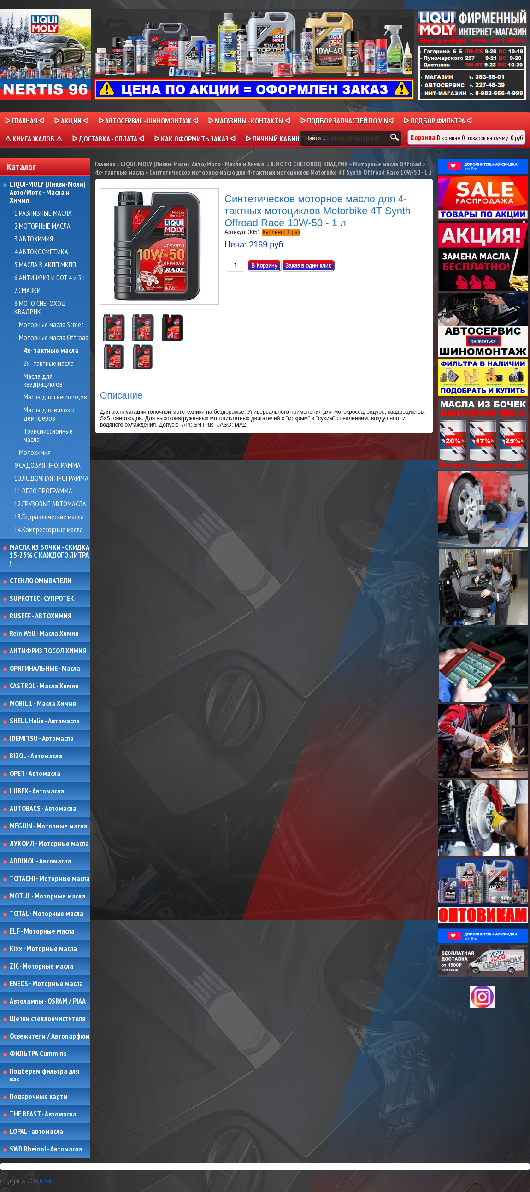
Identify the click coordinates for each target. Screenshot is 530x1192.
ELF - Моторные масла (42, 931)
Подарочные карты (39, 1096)
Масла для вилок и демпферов (49, 414)
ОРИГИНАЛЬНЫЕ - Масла (45, 668)
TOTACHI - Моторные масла (50, 879)
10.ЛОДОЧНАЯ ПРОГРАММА (51, 478)
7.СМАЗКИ (27, 291)
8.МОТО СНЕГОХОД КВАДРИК (40, 307)
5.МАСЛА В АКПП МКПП (45, 265)
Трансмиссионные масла (48, 435)
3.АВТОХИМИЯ (33, 239)
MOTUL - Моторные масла (47, 896)
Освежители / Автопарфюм (50, 1036)
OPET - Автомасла (35, 773)
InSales (47, 1181)
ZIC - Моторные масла (41, 966)
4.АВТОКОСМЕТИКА (41, 252)
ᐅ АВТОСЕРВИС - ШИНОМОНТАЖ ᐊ (148, 120)
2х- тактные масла (49, 363)
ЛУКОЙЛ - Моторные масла (49, 844)
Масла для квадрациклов (43, 380)
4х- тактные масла (51, 350)
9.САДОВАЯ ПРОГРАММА (47, 465)
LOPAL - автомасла (36, 1131)
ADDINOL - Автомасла (40, 861)
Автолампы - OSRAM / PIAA (48, 1001)
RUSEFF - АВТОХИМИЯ (40, 616)
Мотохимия (35, 452)
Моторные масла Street (51, 325)
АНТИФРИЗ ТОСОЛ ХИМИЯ (48, 651)
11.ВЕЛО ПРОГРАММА (43, 491)
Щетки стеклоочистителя (48, 1019)
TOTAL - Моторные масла (46, 914)
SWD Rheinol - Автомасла (46, 1149)
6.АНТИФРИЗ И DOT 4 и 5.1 (50, 278)
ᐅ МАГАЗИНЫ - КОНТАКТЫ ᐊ (249, 120)
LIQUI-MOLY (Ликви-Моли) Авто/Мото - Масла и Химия (48, 192)
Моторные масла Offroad (53, 338)
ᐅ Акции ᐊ (71, 120)
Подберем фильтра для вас (44, 1075)
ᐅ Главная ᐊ (24, 120)
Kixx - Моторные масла (43, 949)
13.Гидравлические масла (49, 517)
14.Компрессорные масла (48, 530)
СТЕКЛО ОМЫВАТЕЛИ (40, 581)
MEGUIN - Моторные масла (48, 826)
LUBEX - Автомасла (37, 791)
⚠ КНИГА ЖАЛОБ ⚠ (33, 138)
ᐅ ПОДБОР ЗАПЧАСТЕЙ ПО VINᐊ (347, 120)
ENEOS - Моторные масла (46, 984)
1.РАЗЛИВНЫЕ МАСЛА (43, 213)
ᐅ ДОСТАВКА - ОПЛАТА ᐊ (108, 138)
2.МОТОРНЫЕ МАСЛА (42, 226)
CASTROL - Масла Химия (44, 686)
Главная (105, 164)
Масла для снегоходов (55, 397)
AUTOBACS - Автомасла (43, 808)
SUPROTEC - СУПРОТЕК (42, 598)
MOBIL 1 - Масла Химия (43, 703)
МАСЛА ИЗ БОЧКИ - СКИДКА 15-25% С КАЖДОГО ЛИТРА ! (49, 555)
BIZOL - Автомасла (36, 756)
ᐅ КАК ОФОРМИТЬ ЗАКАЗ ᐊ (195, 138)
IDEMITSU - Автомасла (42, 738)
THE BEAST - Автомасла (43, 1114)
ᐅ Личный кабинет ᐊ (279, 138)
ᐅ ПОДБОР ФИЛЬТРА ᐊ (437, 120)
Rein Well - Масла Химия (44, 633)
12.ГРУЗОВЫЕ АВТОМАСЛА (50, 504)
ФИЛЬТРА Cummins (38, 1054)
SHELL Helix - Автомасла (45, 721)
